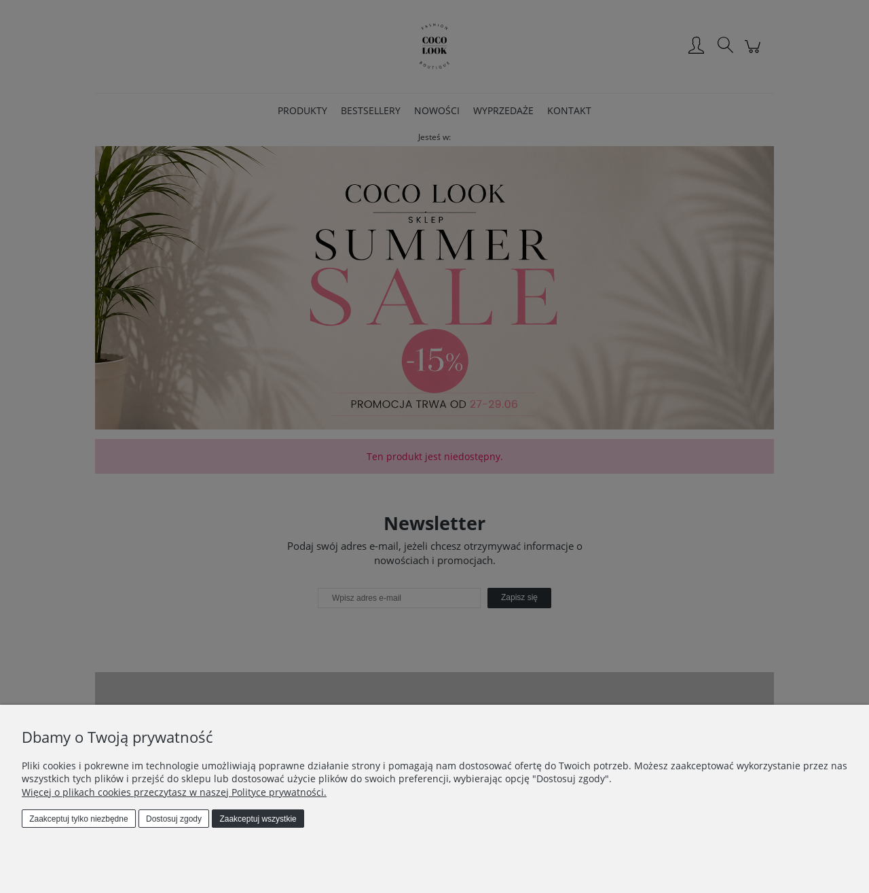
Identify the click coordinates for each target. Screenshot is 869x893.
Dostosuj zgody (174, 819)
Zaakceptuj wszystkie (257, 819)
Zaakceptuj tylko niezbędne (78, 819)
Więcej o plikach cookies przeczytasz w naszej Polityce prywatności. (174, 792)
